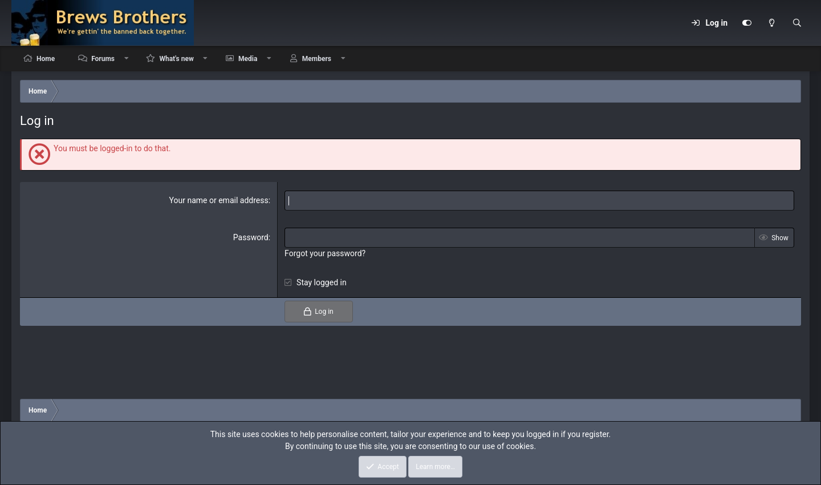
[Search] (797, 22)
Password (251, 237)
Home (45, 59)
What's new (176, 59)
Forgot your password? (324, 253)
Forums (103, 59)
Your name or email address (219, 200)
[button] (127, 58)
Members (316, 59)
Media (247, 59)
